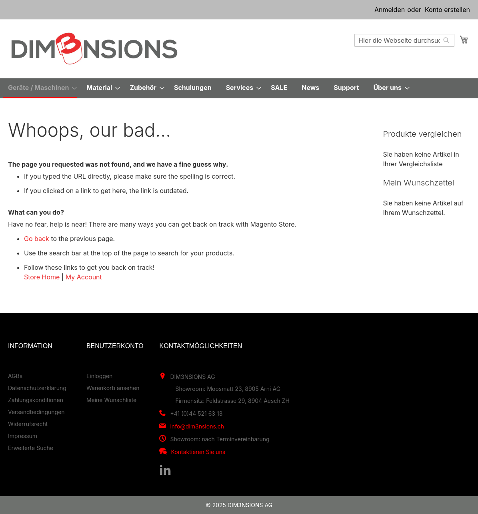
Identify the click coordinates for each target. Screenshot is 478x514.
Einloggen (99, 376)
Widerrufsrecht (28, 423)
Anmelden (389, 10)
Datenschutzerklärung (37, 388)
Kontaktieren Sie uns (198, 451)
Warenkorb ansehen (113, 388)
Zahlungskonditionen (35, 399)
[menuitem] (40, 88)
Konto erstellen (447, 10)
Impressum (22, 435)
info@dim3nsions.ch (197, 426)
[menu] (239, 88)
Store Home (42, 277)
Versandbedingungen (36, 411)
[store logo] (94, 48)
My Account (84, 277)
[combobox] (404, 40)
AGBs (15, 376)
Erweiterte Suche (30, 447)
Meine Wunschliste (111, 399)
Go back (36, 239)
